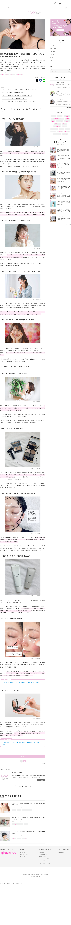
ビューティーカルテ (24, 858)
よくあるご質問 (63, 7)
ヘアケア (52, 57)
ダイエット (67, 131)
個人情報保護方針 (31, 874)
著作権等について (39, 874)
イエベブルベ (54, 128)
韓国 (53, 121)
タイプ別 (7, 74)
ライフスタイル (57, 134)
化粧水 (61, 128)
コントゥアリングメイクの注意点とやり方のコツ (14, 98)
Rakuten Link (60, 860)
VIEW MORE (68, 107)
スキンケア (52, 45)
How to (2, 74)
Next (43, 763)
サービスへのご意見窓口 (44, 858)
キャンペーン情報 (35, 7)
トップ (7, 7)
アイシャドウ (59, 121)
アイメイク (5, 72)
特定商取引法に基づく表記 (44, 863)
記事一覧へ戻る (23, 787)
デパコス (29, 809)
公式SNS (49, 7)
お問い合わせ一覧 (10, 883)
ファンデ (60, 131)
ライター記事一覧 (41, 780)
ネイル (51, 60)
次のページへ (22, 756)
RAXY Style (21, 7)
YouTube (59, 863)
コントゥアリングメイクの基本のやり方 (12, 93)
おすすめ (19, 809)
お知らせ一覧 (42, 852)
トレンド (67, 121)
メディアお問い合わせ (43, 854)
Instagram (60, 856)
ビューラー (24, 838)
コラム (51, 63)
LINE (59, 858)
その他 (51, 66)
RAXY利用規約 (42, 860)
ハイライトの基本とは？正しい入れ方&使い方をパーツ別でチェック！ (21, 682)
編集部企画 (67, 116)
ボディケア (52, 54)
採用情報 (46, 874)
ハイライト (12, 74)
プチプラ (24, 809)
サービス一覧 (2, 883)
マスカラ (26, 824)
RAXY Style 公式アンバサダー (17, 824)
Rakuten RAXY (6, 3)
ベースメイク (53, 48)
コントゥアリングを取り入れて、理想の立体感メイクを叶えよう (18, 101)
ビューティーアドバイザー (25, 860)
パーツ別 (67, 128)
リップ (64, 123)
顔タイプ (19, 838)
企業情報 (25, 874)
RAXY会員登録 (61, 852)
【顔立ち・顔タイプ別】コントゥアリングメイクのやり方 (17, 95)
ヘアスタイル (57, 126)
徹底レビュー (57, 123)
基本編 (67, 118)
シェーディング (19, 74)
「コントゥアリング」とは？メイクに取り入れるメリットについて (19, 90)
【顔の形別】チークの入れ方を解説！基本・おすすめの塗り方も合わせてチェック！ (23, 743)
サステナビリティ (19, 883)
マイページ (22, 856)
